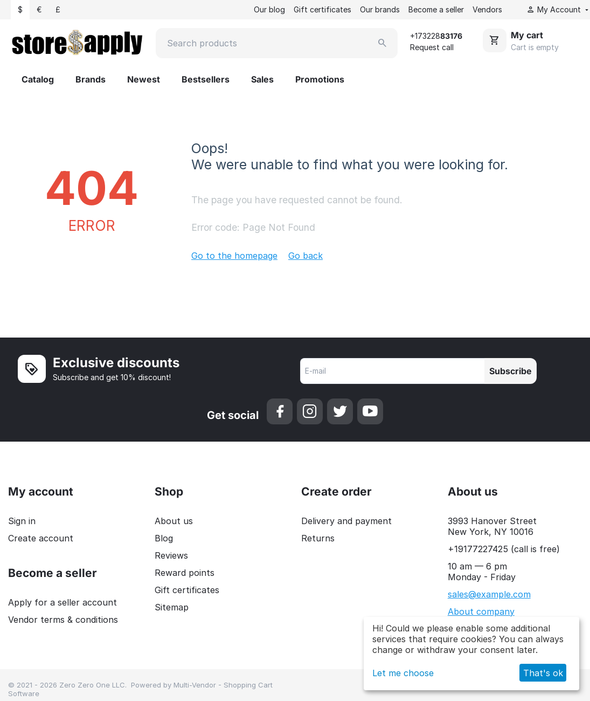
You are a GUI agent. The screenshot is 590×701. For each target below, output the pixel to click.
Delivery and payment (346, 521)
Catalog (38, 79)
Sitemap (172, 607)
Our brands (380, 9)
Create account (40, 538)
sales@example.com (489, 594)
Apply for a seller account (62, 602)
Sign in (22, 521)
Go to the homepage (234, 255)
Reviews (171, 555)
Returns (318, 538)
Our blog (269, 9)
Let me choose (403, 673)
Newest (143, 79)
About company (481, 611)
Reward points (184, 572)
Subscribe (510, 371)
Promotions (319, 79)
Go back (305, 255)
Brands (90, 79)
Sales (262, 79)
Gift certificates (322, 9)
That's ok (543, 673)
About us (174, 521)
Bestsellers (206, 79)
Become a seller (436, 9)
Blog (164, 538)
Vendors (487, 9)
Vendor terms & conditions (63, 619)
